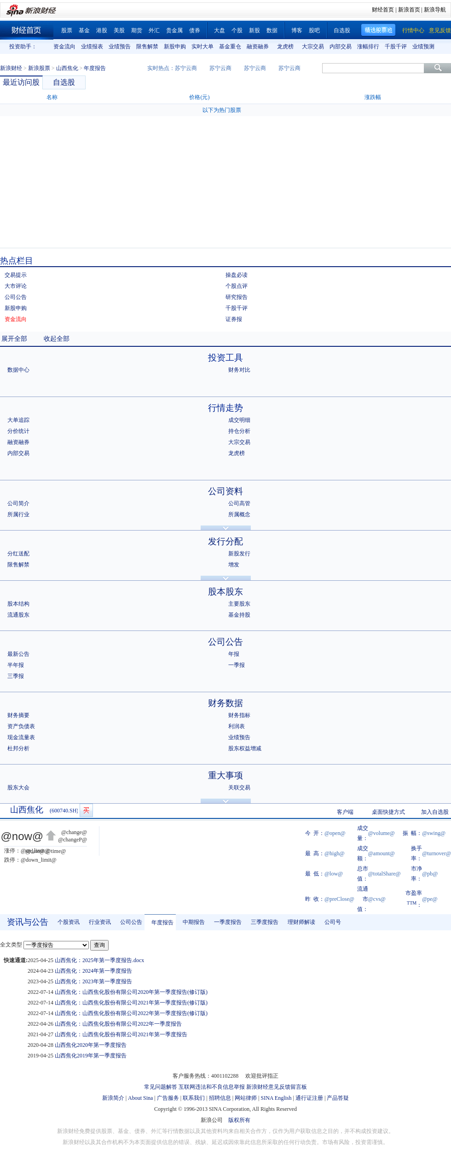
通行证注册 (309, 1098)
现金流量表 (21, 737)
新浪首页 (409, 9)
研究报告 (237, 297)
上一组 (44, 46)
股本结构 (18, 604)
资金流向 (64, 46)
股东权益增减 (244, 748)
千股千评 (396, 46)
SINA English (275, 1098)
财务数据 (225, 703)
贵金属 (174, 30)
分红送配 (18, 553)
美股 (119, 30)
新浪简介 (113, 1098)
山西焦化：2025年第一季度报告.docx (99, 960)
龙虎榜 (285, 46)
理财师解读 (301, 922)
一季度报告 (228, 922)
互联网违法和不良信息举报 (212, 1087)
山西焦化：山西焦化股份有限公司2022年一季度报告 (118, 1024)
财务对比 (239, 370)
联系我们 (194, 1098)
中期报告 (194, 922)
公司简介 (18, 503)
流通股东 (18, 615)
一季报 (236, 665)
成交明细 (239, 420)
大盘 (219, 30)
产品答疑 (338, 1098)
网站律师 (246, 1098)
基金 (84, 30)
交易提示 (16, 275)
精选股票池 (378, 30)
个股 (237, 30)
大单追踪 (18, 420)
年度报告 (162, 922)
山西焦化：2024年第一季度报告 (93, 971)
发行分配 (225, 541)
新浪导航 (435, 9)
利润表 (236, 726)
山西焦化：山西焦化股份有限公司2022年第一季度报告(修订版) (131, 1013)
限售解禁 (147, 46)
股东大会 (18, 787)
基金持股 (239, 615)
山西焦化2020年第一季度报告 (91, 1045)
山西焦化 (67, 68)
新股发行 (239, 553)
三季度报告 (264, 922)
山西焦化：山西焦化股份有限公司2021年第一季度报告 (121, 1034)
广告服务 (168, 1098)
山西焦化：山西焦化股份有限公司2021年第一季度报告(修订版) (131, 1002)
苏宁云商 (186, 68)
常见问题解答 (160, 1087)
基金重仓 (230, 46)
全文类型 (11, 944)
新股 (254, 30)
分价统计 (18, 431)
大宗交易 (313, 46)
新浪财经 (11, 68)
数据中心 (18, 370)
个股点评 (237, 286)
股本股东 (225, 591)
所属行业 (18, 514)
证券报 (234, 319)
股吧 (314, 30)
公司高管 (239, 503)
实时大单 (202, 46)
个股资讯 (69, 922)
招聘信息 (220, 1098)
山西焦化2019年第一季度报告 (91, 1055)
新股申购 (175, 46)
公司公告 (16, 297)
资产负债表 (21, 726)
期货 (136, 30)
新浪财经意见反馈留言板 (276, 1087)
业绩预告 (120, 46)
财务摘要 (18, 715)
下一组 (444, 46)
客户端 (345, 812)
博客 (296, 30)
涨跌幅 (372, 97)
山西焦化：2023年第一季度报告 (93, 981)
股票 (66, 30)
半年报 (15, 665)
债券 (194, 30)
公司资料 (225, 491)
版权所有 (239, 1120)
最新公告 (18, 654)
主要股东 (239, 604)
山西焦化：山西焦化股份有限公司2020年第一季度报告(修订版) (131, 992)
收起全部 (56, 338)
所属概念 (239, 514)
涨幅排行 (368, 46)
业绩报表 (92, 46)
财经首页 (383, 9)
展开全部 (14, 338)
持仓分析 (239, 431)
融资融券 (258, 46)
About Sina (140, 1098)
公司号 (332, 922)
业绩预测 (423, 46)
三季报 (15, 676)
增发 (233, 564)
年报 (233, 654)
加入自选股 (435, 812)
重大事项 (225, 775)
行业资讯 (100, 922)
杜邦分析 (18, 748)
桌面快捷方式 (388, 812)
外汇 (154, 30)
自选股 (342, 30)
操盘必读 (237, 275)
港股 (101, 30)
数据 (272, 30)
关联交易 (239, 787)
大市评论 (16, 286)
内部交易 (341, 46)
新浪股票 (39, 68)
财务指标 (239, 715)
